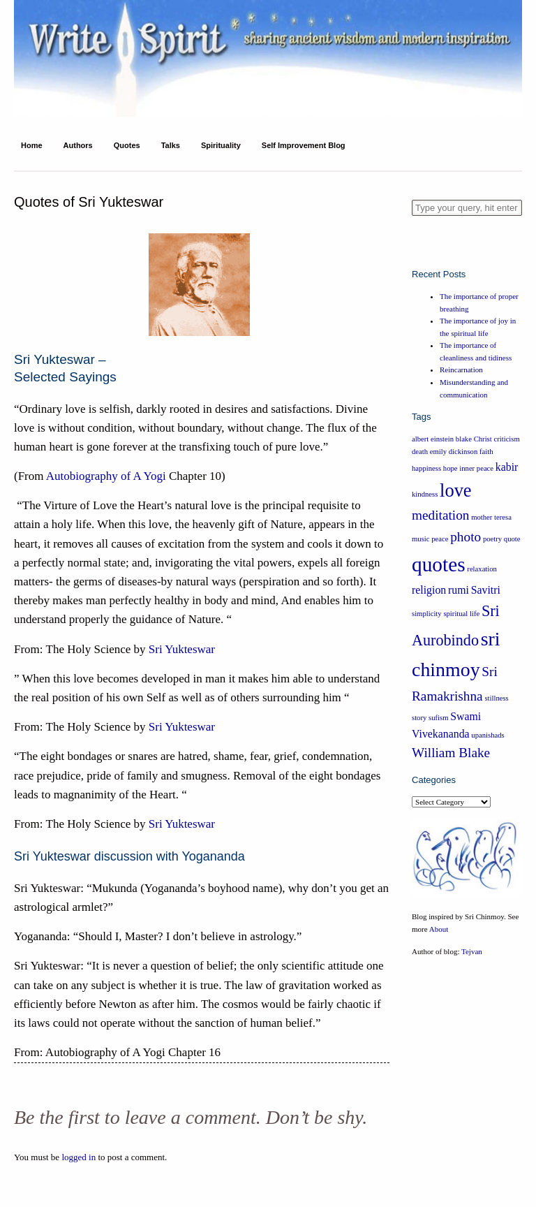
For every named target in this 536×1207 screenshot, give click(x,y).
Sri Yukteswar (182, 649)
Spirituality (221, 145)
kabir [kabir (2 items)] (507, 467)
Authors (78, 145)
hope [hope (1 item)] (450, 468)
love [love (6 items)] (456, 490)
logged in (78, 1157)
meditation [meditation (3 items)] (440, 515)
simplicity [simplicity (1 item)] (427, 613)
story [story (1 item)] (419, 718)
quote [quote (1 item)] (512, 539)
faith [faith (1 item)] (486, 451)
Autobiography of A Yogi (106, 476)
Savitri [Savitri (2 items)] (485, 590)
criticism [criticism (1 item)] (506, 439)
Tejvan (471, 951)
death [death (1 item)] (420, 451)
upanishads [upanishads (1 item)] (487, 735)
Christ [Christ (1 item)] (483, 439)
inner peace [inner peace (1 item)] (476, 468)
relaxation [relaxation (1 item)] (482, 569)
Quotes (127, 145)
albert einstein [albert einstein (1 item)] (433, 439)
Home (32, 145)
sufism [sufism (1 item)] (438, 718)
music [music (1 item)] (420, 539)
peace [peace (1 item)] (439, 539)
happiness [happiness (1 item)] (426, 468)
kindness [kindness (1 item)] (425, 494)
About (439, 929)
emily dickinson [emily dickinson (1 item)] (453, 451)
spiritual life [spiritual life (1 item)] (461, 613)
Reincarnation (461, 369)
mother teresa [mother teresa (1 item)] (491, 517)
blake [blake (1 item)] (464, 439)
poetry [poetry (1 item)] (492, 539)
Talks (170, 145)
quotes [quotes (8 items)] (439, 564)
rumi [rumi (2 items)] (458, 590)
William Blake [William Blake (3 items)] (451, 752)
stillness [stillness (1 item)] (496, 698)
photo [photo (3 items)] (465, 536)
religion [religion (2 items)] (429, 590)
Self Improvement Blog (303, 145)
